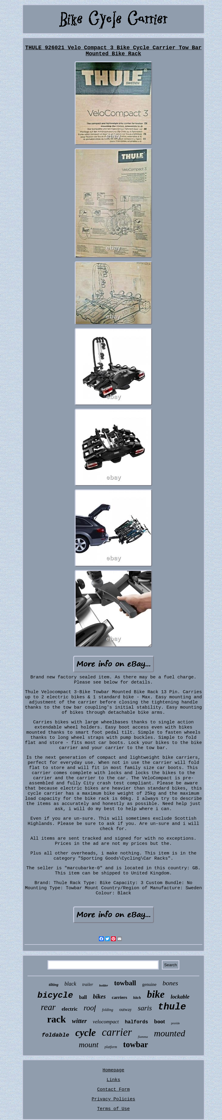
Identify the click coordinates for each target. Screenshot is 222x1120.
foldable (55, 1035)
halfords (136, 1022)
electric (70, 1009)
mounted (169, 1033)
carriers (119, 997)
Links (113, 1080)
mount (89, 1044)
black (70, 984)
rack (56, 1019)
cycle (85, 1032)
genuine (149, 984)
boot (159, 1021)
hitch (137, 998)
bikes (99, 996)
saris (145, 1008)
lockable (180, 997)
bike (156, 994)
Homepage (113, 1070)
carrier (117, 1032)
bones (170, 983)
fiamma (143, 1036)
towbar (135, 1044)
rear (48, 1007)
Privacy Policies (113, 1099)
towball (125, 983)
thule (172, 1007)
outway (125, 1009)
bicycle (55, 995)
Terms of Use (113, 1109)
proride (175, 1023)
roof (90, 1008)
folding (107, 1009)
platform (111, 1047)
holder (103, 985)
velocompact (106, 1022)
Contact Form (113, 1089)
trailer (87, 984)
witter (79, 1021)
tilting (53, 984)
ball (83, 997)
